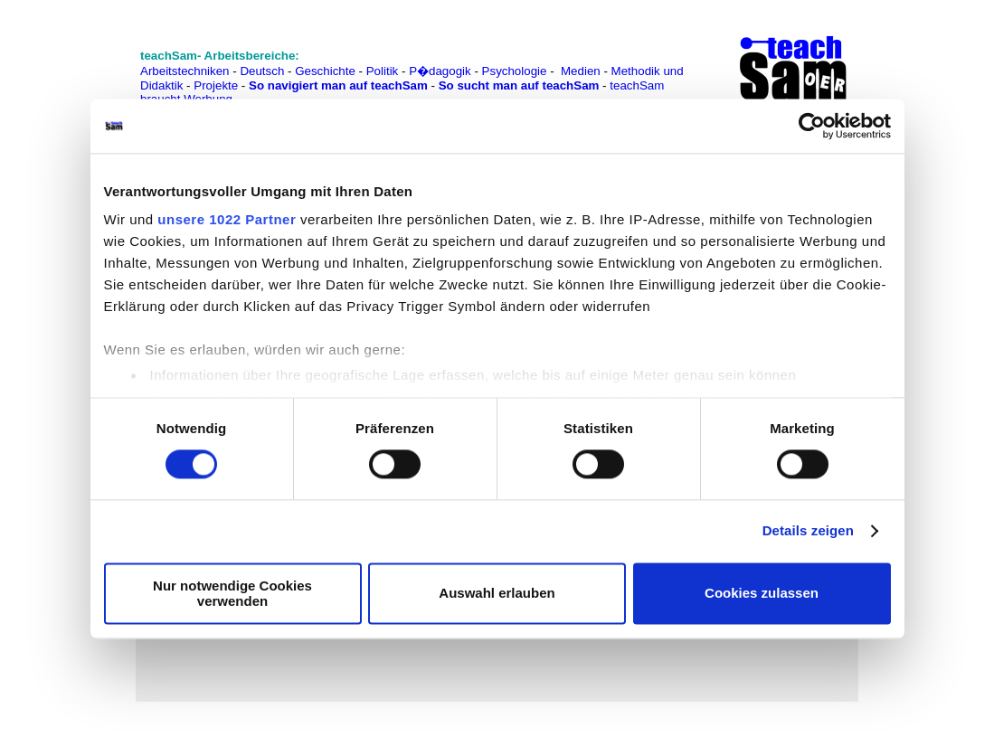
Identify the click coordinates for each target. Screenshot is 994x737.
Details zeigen (808, 531)
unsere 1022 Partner (226, 219)
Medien (581, 71)
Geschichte (325, 71)
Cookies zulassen (762, 593)
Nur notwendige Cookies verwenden (232, 593)
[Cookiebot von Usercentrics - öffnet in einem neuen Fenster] (812, 125)
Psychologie (514, 71)
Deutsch (262, 71)
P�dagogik (440, 71)
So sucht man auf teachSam (519, 85)
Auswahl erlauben (496, 593)
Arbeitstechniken (185, 71)
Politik (382, 71)
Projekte (216, 85)
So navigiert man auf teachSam (338, 85)
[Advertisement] (73, 54)
